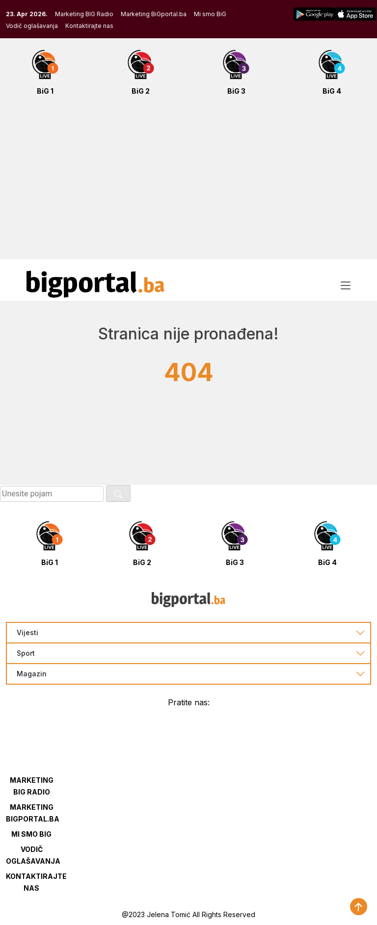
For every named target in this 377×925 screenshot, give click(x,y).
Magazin (32, 674)
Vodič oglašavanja (32, 25)
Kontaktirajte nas (89, 25)
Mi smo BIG (31, 834)
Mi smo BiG (210, 14)
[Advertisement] (188, 182)
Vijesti (27, 633)
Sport (26, 653)
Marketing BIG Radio (84, 14)
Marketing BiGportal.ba (154, 14)
